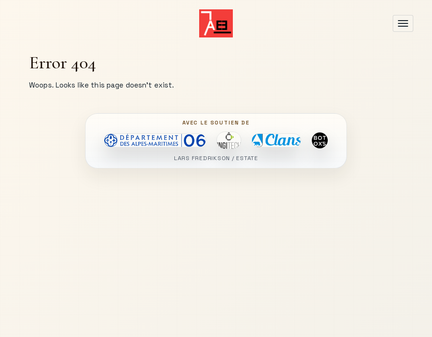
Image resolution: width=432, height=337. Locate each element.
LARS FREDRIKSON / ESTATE (216, 158)
